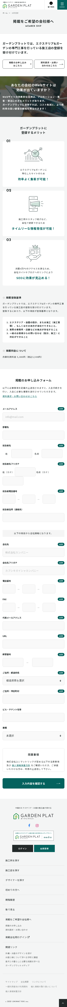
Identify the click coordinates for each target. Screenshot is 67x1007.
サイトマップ (11, 981)
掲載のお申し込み (13, 925)
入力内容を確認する (33, 783)
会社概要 (25, 981)
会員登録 (44, 848)
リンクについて (39, 981)
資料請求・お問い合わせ (16, 929)
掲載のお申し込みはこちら (18, 64)
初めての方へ (12, 889)
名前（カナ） (43, 472)
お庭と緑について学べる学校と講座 (21, 957)
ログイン (22, 848)
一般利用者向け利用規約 (16, 986)
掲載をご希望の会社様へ (18, 919)
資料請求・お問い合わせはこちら (49, 64)
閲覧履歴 (10, 899)
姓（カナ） (8, 472)
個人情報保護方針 (21, 765)
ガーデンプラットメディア (17, 965)
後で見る (10, 909)
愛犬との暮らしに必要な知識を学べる (22, 961)
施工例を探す (12, 860)
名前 (37, 453)
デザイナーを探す (14, 880)
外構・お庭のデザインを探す (18, 953)
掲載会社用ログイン (17, 937)
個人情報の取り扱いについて (44, 986)
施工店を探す (12, 870)
